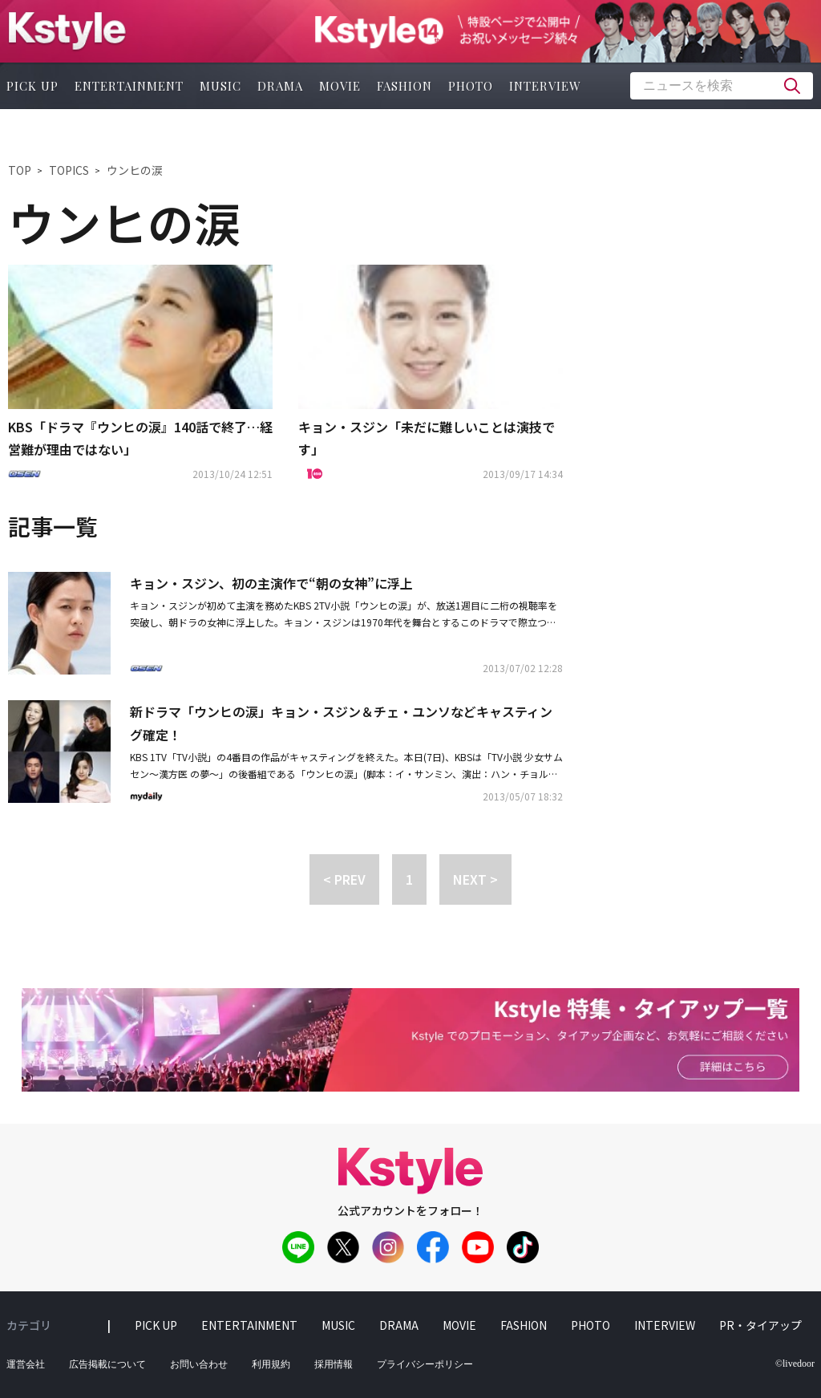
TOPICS (69, 170)
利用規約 (271, 1364)
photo (470, 86)
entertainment (129, 86)
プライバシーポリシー (425, 1364)
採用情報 (333, 1364)
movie (340, 86)
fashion (404, 86)
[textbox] (721, 85)
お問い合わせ (199, 1364)
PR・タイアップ (760, 1325)
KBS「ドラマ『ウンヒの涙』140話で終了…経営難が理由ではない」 (140, 438)
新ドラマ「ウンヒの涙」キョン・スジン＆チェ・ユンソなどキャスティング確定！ (341, 723)
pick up (156, 1325)
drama (280, 86)
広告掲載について (107, 1364)
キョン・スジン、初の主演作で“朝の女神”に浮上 (271, 583)
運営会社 (25, 1364)
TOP (19, 170)
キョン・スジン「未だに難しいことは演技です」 (426, 438)
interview (545, 86)
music (220, 86)
